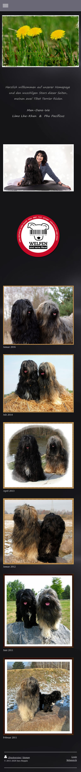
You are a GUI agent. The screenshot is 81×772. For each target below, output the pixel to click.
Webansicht (71, 760)
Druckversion (12, 757)
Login (74, 756)
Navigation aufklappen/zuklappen (40, 5)
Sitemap (26, 757)
